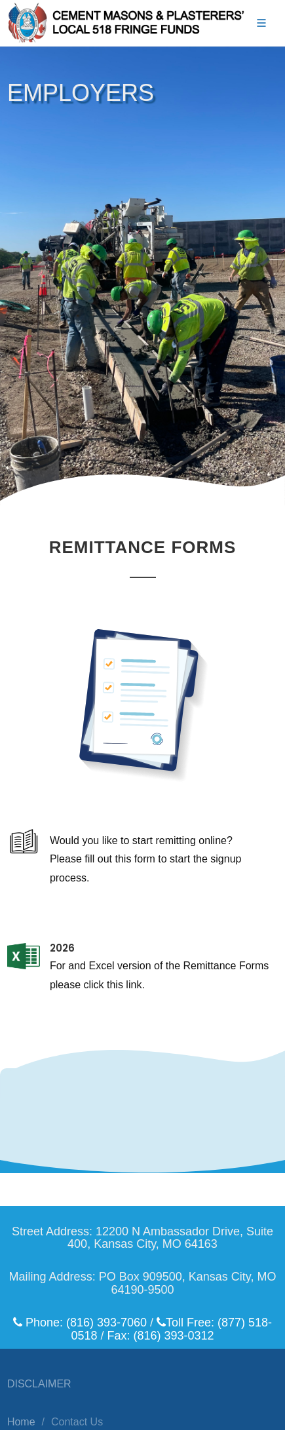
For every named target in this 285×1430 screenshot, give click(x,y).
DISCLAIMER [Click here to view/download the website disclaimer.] (39, 1383)
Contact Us (77, 1421)
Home (21, 1421)
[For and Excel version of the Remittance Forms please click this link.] (142, 996)
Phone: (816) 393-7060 (80, 1322)
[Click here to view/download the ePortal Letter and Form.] (142, 875)
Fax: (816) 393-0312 (160, 1335)
